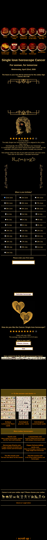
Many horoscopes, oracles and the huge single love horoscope (35, 448)
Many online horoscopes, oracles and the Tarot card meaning (11, 438)
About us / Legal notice (23, 503)
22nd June (9, 197)
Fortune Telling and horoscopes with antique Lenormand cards (35, 438)
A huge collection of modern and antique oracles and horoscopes (12, 447)
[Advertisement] (23, 14)
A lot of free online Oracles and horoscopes (35, 457)
